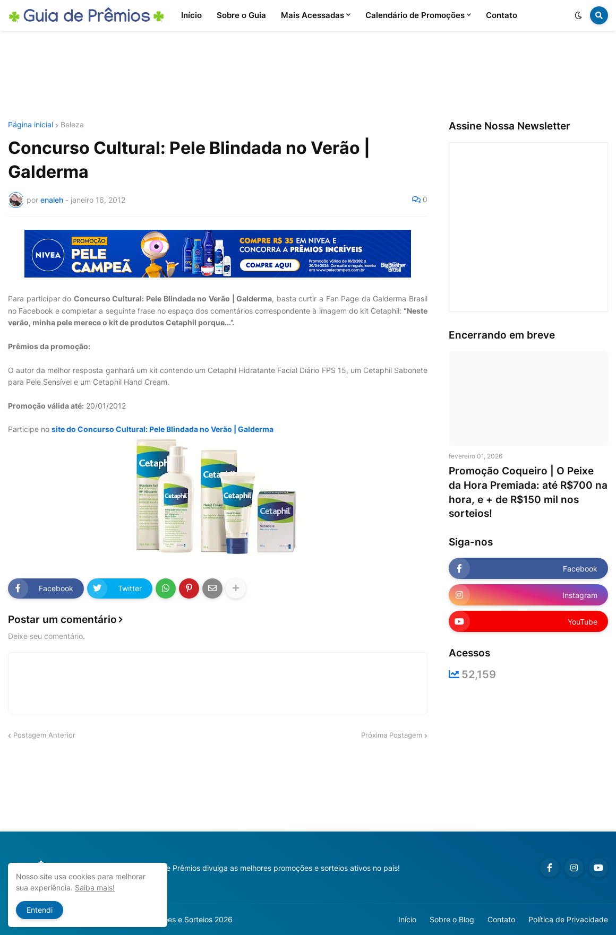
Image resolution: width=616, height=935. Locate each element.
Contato (501, 919)
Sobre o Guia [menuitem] (241, 15)
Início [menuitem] (191, 15)
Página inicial (30, 124)
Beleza (72, 124)
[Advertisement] (308, 76)
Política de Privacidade (568, 919)
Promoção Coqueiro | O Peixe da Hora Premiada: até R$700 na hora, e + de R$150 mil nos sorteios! (528, 492)
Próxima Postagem (391, 735)
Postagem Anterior (44, 735)
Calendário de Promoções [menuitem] (415, 15)
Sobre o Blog (452, 919)
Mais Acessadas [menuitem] (312, 15)
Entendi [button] (40, 909)
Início (407, 919)
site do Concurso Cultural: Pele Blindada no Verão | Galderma (162, 429)
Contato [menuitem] (501, 15)
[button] (578, 15)
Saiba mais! (95, 887)
